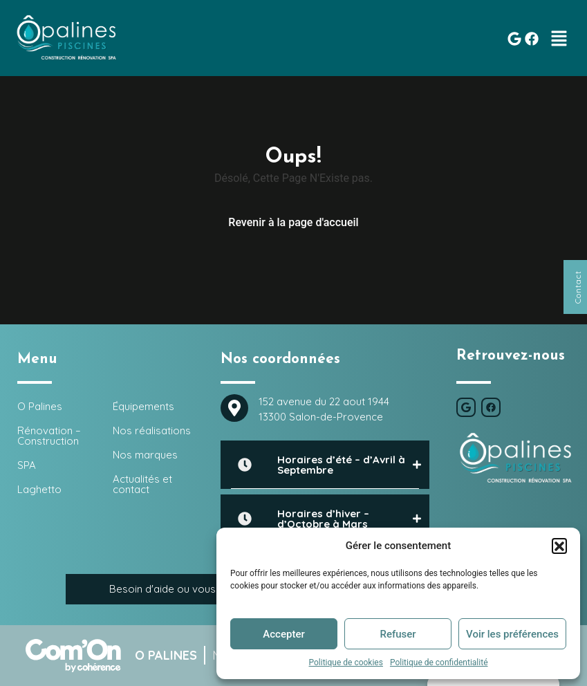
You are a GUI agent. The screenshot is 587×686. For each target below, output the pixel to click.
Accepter (283, 634)
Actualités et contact (142, 484)
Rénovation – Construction (49, 435)
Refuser (398, 634)
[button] (559, 546)
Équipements (143, 406)
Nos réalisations (152, 430)
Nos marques (145, 454)
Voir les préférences (512, 634)
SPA (26, 465)
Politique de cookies (346, 662)
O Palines (39, 406)
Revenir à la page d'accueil (293, 222)
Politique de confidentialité (439, 662)
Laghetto (39, 489)
